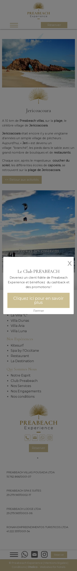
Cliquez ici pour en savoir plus (38, 300)
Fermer (38, 311)
